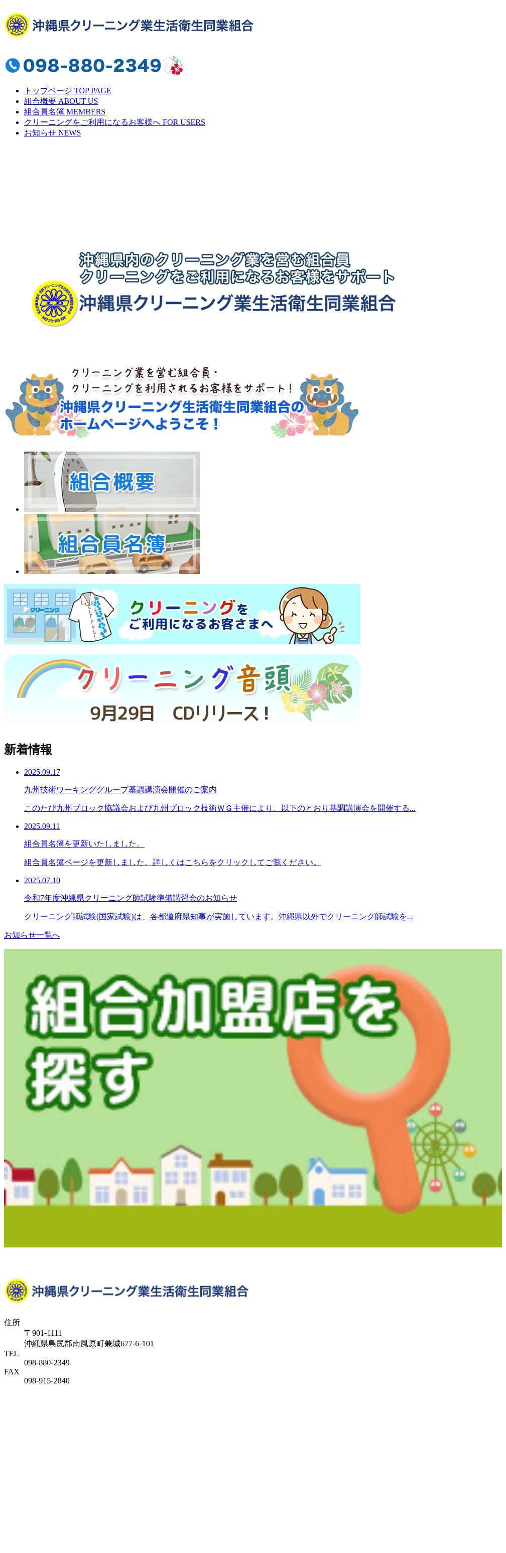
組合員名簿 (64, 111)
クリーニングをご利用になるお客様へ (114, 122)
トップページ (67, 90)
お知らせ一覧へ (32, 935)
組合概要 (61, 101)
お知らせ (52, 132)
